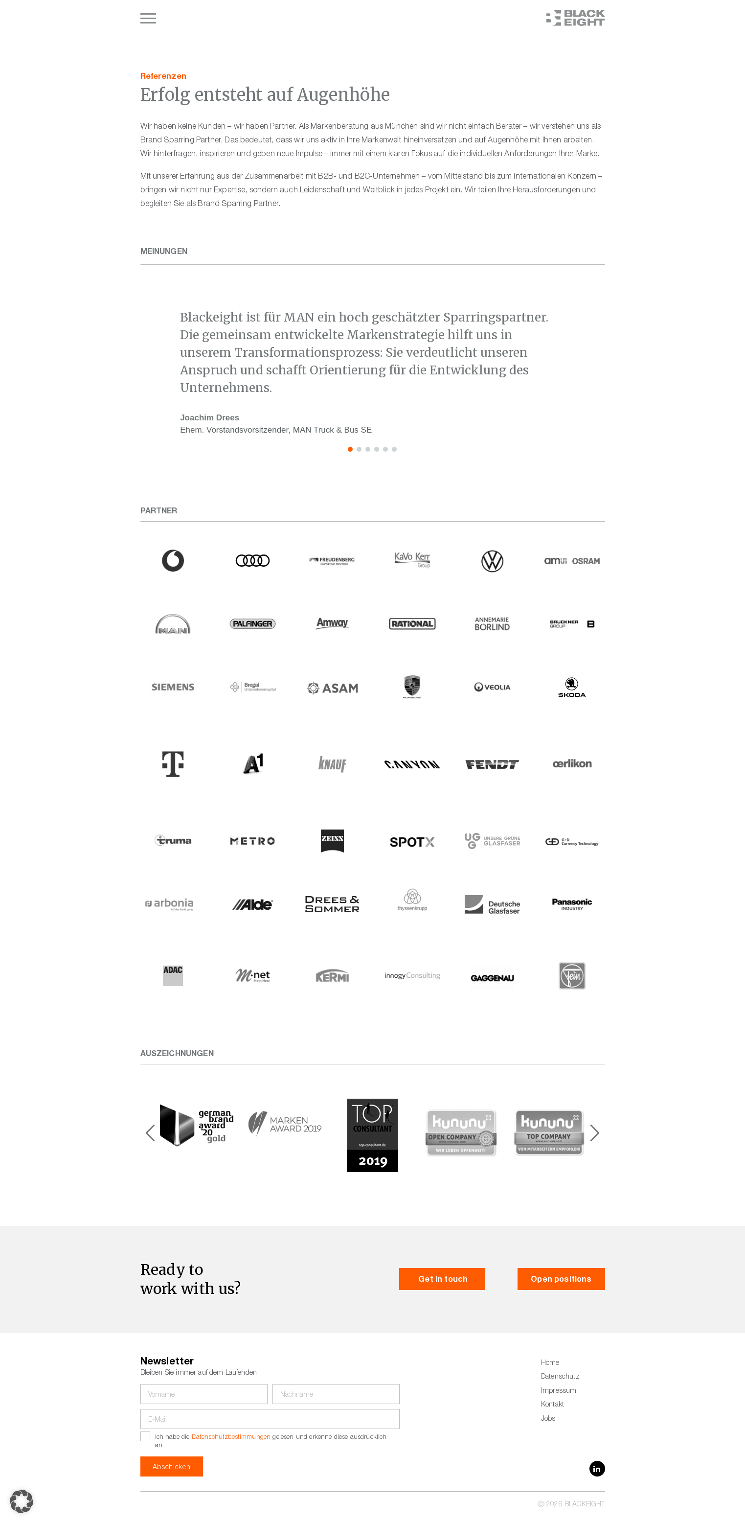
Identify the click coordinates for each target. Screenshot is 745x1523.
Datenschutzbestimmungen (231, 1437)
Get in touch (442, 1280)
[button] (350, 449)
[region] (372, 372)
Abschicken (172, 1467)
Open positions (561, 1280)
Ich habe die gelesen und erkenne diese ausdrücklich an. (271, 1441)
